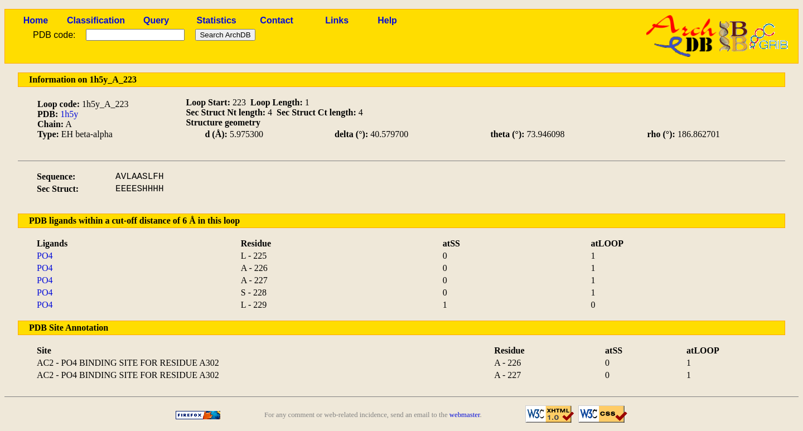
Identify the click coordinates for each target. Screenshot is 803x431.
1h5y (69, 114)
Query (156, 20)
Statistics (216, 20)
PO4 (44, 255)
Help (387, 20)
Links (337, 20)
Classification (96, 20)
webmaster (464, 415)
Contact (276, 20)
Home (35, 20)
